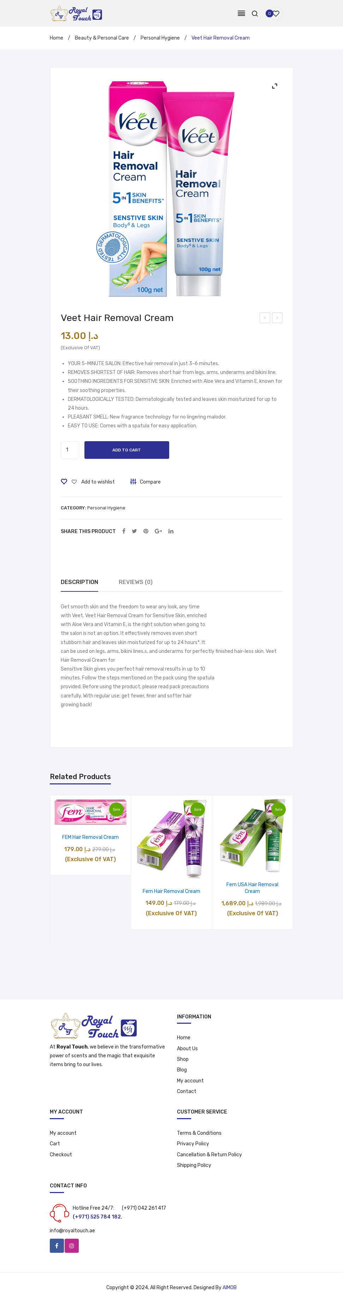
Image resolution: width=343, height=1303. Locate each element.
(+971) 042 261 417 (144, 1208)
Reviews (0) (136, 582)
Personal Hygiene (160, 38)
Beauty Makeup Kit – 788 (265, 319)
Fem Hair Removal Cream (171, 891)
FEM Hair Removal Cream (90, 837)
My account (190, 1081)
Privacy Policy (193, 1144)
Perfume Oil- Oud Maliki (277, 319)
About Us (187, 1049)
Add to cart (126, 450)
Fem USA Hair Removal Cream (252, 888)
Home (56, 38)
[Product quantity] (70, 450)
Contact (186, 1091)
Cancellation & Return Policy (209, 1155)
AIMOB (230, 1288)
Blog (182, 1070)
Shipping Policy (194, 1165)
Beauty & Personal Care (102, 38)
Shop (183, 1059)
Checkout (61, 1155)
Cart (55, 1144)
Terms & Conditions (199, 1133)
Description (79, 582)
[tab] (79, 582)
